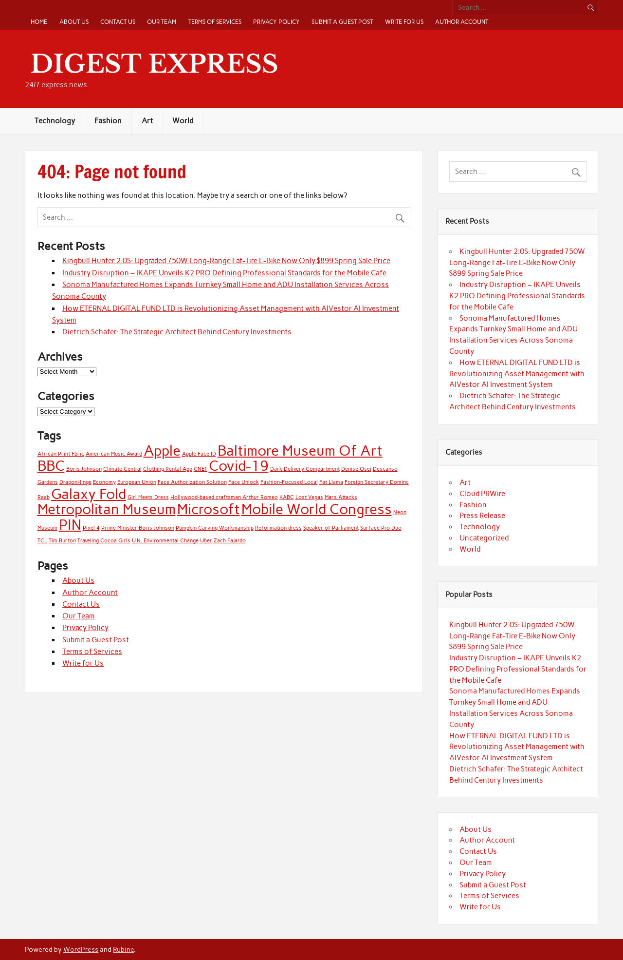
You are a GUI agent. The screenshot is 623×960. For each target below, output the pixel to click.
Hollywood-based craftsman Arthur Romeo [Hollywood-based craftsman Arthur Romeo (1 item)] (224, 497)
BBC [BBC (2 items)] (51, 465)
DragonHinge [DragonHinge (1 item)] (75, 482)
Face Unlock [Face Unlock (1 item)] (243, 482)
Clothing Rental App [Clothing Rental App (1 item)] (167, 469)
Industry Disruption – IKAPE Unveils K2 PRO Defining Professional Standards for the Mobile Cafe (224, 273)
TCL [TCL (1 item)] (42, 541)
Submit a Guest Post (342, 21)
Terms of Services (214, 21)
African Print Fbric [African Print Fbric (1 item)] (60, 454)
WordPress (80, 949)
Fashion (108, 120)
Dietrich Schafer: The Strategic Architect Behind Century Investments (177, 331)
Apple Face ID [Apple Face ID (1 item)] (199, 454)
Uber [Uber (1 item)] (206, 541)
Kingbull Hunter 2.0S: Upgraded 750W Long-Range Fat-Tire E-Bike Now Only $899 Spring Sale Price (226, 260)
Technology (55, 120)
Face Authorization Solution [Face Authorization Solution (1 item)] (192, 482)
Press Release (482, 515)
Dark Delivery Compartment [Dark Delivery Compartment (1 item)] (305, 469)
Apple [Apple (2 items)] (162, 450)
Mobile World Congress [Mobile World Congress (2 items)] (316, 509)
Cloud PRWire (482, 493)
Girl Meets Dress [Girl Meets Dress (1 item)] (148, 497)
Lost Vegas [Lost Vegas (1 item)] (309, 497)
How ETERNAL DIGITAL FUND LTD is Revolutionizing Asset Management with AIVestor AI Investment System (517, 373)
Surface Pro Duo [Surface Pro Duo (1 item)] (381, 528)
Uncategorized (484, 538)
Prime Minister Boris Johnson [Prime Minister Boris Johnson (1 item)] (137, 528)
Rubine (123, 949)
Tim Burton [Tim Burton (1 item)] (62, 541)
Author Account (461, 21)
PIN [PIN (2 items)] (70, 524)
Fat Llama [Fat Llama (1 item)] (331, 482)
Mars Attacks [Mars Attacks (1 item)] (341, 497)
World (182, 120)
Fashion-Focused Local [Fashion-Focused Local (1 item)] (289, 482)
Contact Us (117, 21)
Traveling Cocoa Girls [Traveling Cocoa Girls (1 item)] (103, 541)
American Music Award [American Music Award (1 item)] (114, 454)
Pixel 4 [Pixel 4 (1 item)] (91, 528)
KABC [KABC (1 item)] (286, 497)
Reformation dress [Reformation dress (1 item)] (278, 528)
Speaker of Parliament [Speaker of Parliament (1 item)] (331, 528)
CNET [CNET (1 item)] (200, 469)
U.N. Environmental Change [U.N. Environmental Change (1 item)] (165, 541)
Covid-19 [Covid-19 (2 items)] (239, 465)
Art (147, 120)
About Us (74, 21)
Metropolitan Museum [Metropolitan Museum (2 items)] (106, 509)
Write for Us (404, 21)
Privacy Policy (276, 21)
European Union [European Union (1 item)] (136, 482)
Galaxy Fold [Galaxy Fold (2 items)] (88, 493)
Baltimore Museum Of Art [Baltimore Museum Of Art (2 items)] (300, 450)
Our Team (161, 21)
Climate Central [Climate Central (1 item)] (122, 469)
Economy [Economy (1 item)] (104, 482)
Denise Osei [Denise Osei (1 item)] (356, 469)
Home (39, 21)
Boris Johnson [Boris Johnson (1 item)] (84, 469)
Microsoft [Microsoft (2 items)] (208, 509)
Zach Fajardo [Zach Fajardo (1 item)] (230, 541)
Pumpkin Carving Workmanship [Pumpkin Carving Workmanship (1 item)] (215, 528)
